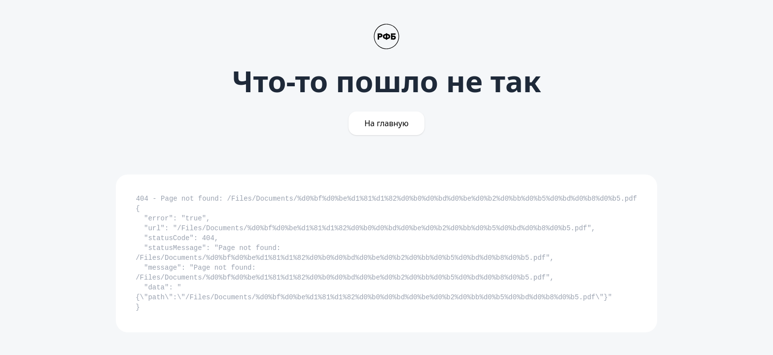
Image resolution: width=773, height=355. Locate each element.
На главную (386, 123)
